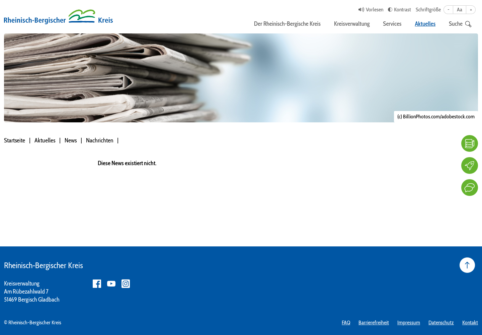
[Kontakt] (470, 188)
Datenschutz (441, 322)
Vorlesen (374, 9)
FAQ (346, 322)
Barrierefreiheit (373, 322)
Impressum (408, 322)
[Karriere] (470, 165)
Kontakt (470, 322)
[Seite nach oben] (467, 265)
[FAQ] (470, 143)
